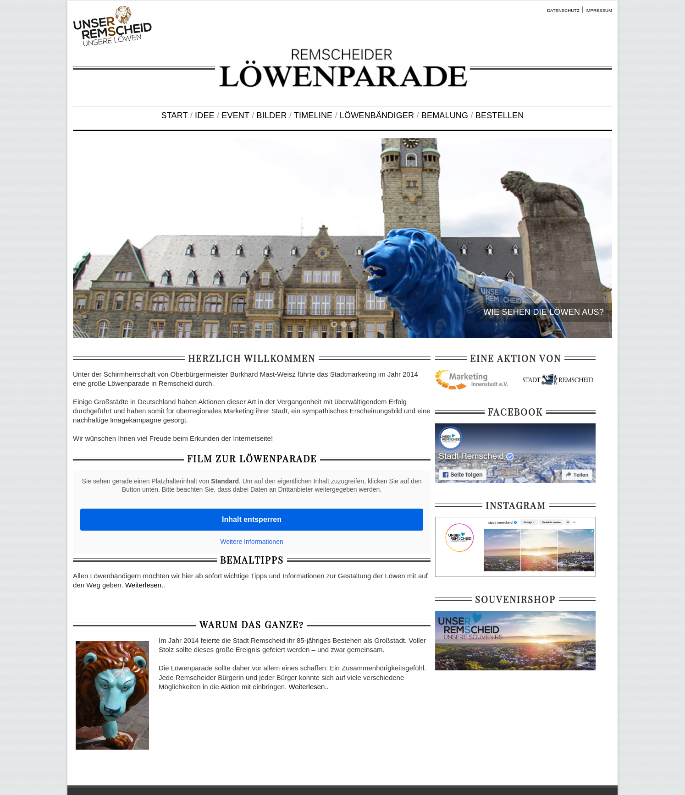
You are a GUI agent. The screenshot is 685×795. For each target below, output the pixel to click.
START (174, 115)
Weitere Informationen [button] (251, 541)
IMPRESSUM (599, 10)
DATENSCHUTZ (563, 10)
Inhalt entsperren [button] (252, 519)
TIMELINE (313, 115)
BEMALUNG (444, 115)
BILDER (271, 115)
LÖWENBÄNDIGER (377, 115)
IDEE (205, 115)
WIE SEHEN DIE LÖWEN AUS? (544, 312)
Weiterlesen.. (145, 585)
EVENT (235, 115)
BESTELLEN (499, 115)
